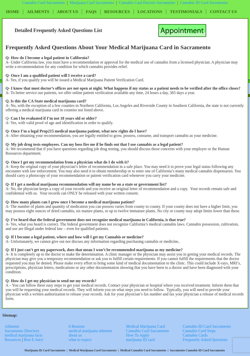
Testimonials (186, 11)
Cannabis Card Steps (199, 331)
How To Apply (138, 335)
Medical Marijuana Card (145, 326)
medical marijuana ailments (90, 331)
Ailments (38, 11)
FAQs (91, 11)
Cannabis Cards (195, 335)
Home (12, 11)
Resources (117, 11)
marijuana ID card (140, 340)
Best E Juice (33, 340)
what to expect (79, 340)
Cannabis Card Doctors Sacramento (147, 2)
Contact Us (223, 11)
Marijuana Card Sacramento (92, 2)
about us (75, 335)
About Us (67, 11)
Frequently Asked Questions (205, 340)
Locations (149, 11)
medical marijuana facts (23, 335)
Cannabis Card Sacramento (43, 2)
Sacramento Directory (22, 331)
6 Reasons (76, 326)
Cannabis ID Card (194, 2)
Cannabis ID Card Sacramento (207, 326)
